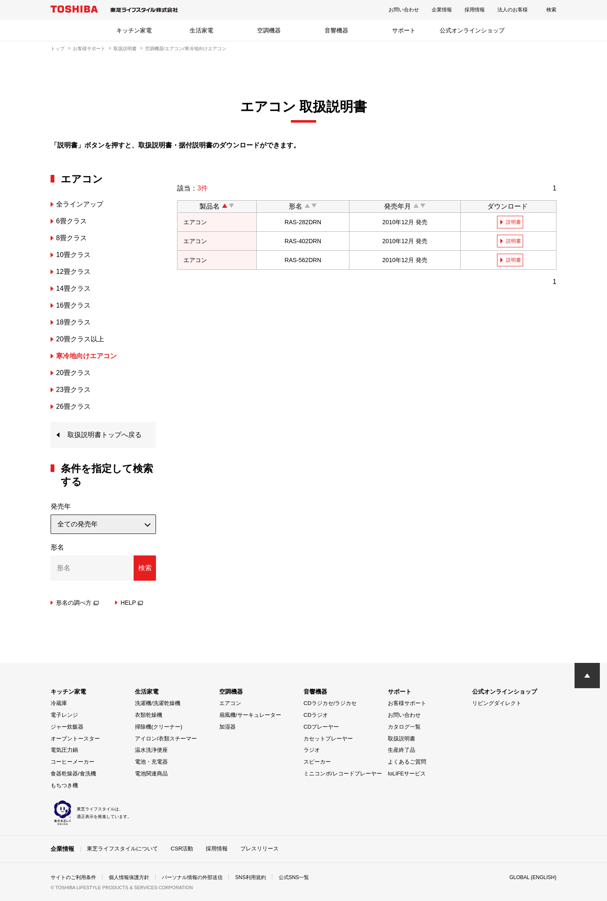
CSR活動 (182, 848)
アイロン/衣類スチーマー (166, 738)
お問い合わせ (404, 10)
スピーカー (317, 762)
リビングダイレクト (496, 703)
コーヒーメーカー (72, 762)
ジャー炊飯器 (67, 727)
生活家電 (201, 30)
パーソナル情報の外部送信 (192, 877)
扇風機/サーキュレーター (250, 715)
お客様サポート (89, 48)
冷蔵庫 (59, 703)
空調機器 (269, 30)
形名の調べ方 (77, 602)
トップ (57, 48)
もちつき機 (64, 785)
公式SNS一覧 (294, 877)
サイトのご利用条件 (73, 877)
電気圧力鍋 (64, 750)
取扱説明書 (125, 48)
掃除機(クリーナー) (159, 727)
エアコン (230, 703)
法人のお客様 (512, 10)
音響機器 (336, 30)
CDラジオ (316, 715)
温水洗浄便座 (151, 750)
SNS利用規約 (250, 877)
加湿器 (227, 727)
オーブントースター (75, 738)
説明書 (513, 222)
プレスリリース (259, 848)
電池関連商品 (151, 773)
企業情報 (442, 10)
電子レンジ (64, 715)
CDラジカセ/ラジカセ (330, 703)
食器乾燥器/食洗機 (73, 773)
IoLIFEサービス (407, 773)
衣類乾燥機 (148, 715)
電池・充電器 (151, 762)
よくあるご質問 (407, 762)
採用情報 (475, 10)
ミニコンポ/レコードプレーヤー (343, 773)
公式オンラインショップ (472, 30)
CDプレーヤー (321, 727)
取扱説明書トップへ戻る (104, 434)
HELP (132, 602)
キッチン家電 (134, 30)
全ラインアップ (79, 204)
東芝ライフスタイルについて (122, 848)
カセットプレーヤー (328, 738)
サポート (404, 30)
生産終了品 (401, 750)
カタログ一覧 (404, 727)
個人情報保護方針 (129, 877)
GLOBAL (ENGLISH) (532, 877)
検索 (551, 10)
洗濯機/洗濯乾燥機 (157, 703)
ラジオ (312, 750)
